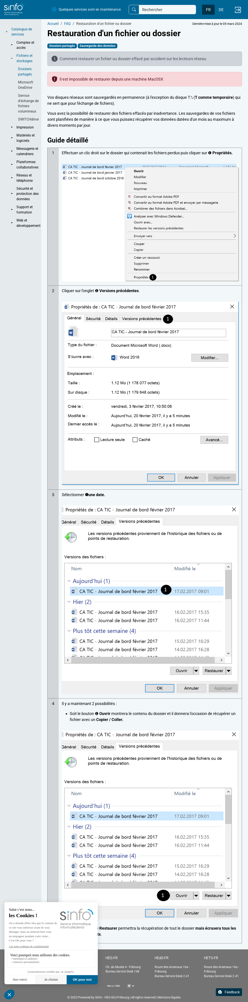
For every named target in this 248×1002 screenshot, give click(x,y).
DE (221, 9)
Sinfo (98, 997)
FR (208, 9)
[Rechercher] (167, 9)
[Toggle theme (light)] (130, 986)
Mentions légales (169, 997)
